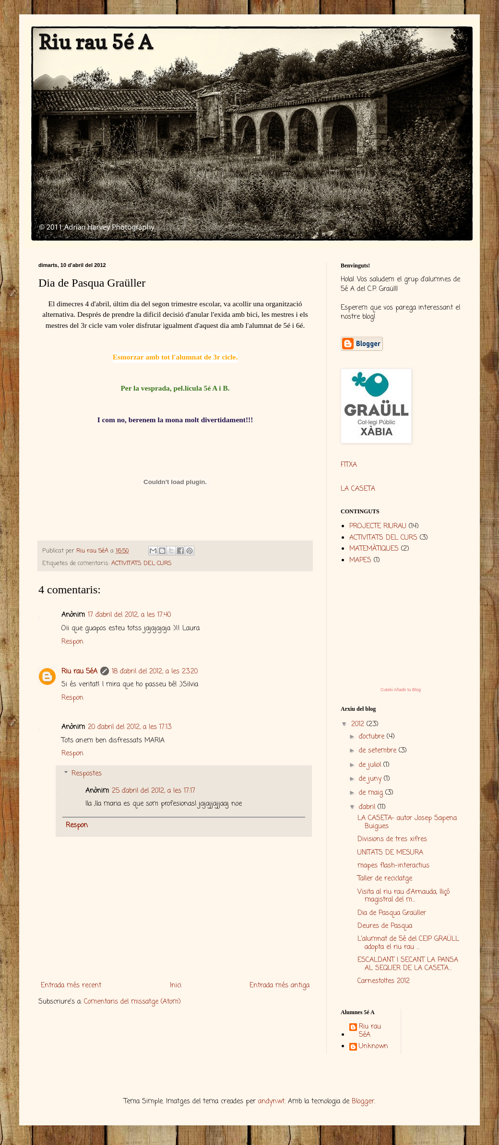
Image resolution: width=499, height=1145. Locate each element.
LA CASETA (358, 489)
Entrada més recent (71, 986)
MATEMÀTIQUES (374, 549)
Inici (175, 986)
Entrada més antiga (279, 986)
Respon (72, 642)
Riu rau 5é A (95, 42)
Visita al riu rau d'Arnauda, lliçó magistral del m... (403, 896)
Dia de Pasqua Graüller (391, 913)
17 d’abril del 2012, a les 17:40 (129, 615)
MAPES (360, 560)
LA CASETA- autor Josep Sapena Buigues (407, 822)
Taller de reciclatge (384, 879)
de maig (372, 793)
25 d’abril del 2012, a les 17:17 (153, 791)
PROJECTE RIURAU (377, 526)
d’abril (368, 807)
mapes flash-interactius (393, 866)
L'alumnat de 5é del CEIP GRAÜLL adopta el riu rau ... (408, 943)
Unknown (373, 1047)
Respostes (86, 774)
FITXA (349, 465)
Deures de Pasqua (384, 926)
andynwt (271, 1102)
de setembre (379, 751)
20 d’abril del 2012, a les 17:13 (129, 727)
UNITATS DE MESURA (390, 853)
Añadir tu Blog (407, 689)
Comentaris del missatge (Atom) (132, 1002)
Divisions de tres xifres (392, 839)
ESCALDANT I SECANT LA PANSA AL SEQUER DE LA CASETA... (407, 964)
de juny (371, 779)
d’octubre (373, 737)
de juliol (371, 765)
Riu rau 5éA (79, 672)
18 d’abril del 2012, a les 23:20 (155, 672)
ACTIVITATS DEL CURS (141, 563)
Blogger (363, 1102)
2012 (359, 724)
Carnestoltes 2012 (383, 981)
